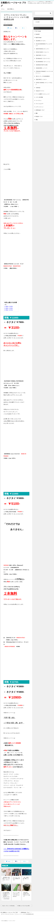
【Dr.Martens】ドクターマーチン (43, 58)
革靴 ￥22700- (9, 310)
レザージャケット (39, 106)
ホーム (2, 9)
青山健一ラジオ (39, 116)
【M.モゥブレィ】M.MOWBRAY (43, 76)
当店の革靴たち (10, 9)
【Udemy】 (38, 87)
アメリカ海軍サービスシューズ (42, 94)
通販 (37, 113)
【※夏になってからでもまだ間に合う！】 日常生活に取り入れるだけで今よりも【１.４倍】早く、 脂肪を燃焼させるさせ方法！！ (24, 905)
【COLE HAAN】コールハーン (42, 52)
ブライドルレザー (39, 103)
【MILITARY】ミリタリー (41, 79)
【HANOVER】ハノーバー (41, 68)
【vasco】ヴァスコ (40, 90)
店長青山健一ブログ (8, 25)
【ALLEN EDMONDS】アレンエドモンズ (44, 44)
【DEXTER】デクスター (41, 55)
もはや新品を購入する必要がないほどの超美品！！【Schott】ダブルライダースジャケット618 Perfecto (6, 895)
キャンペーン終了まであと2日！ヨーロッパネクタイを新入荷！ (16, 894)
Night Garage (38, 37)
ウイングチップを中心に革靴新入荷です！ (16, 878)
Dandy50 (38, 34)
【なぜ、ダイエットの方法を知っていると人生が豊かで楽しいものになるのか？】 (9, 905)
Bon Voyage (38, 31)
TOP (10, 912)
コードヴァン (38, 100)
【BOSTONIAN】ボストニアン (42, 48)
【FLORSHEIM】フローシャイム (43, 61)
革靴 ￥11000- (9, 306)
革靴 (37, 119)
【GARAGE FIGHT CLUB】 (42, 64)
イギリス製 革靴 (39, 97)
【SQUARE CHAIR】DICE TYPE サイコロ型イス (26, 894)
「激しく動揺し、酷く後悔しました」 (26, 878)
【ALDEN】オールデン (41, 40)
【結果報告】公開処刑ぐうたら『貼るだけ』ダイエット (6, 879)
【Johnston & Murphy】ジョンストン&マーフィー (44, 72)
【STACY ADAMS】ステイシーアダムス (44, 83)
